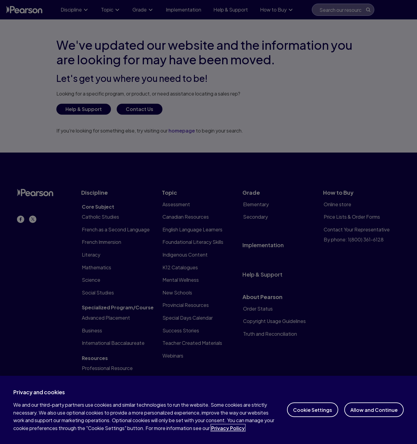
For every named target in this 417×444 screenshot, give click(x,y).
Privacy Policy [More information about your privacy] (228, 433)
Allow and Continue (374, 415)
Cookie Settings (312, 415)
